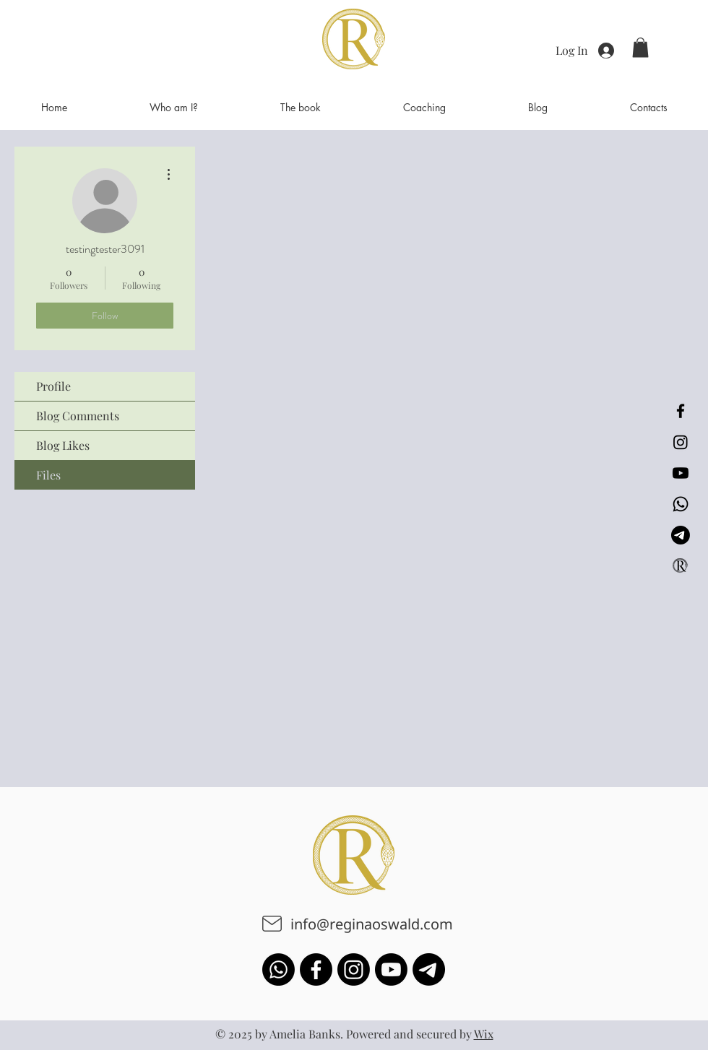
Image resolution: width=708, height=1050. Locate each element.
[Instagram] (680, 442)
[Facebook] (680, 411)
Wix (483, 1033)
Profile (53, 386)
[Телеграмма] (680, 535)
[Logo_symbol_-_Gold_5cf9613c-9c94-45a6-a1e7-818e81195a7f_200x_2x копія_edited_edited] (680, 566)
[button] (640, 47)
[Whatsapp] (680, 504)
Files (48, 474)
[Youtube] (680, 473)
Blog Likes (63, 445)
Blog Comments (77, 415)
